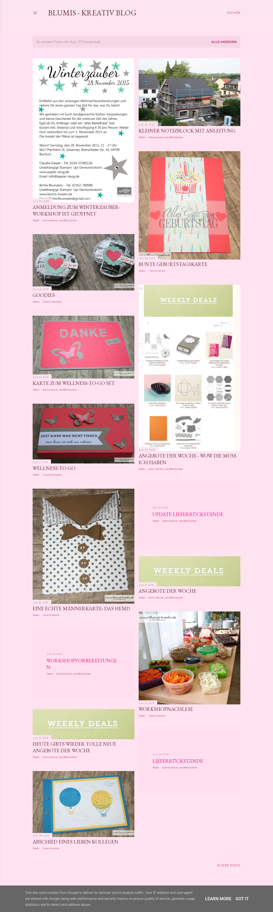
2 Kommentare (52, 301)
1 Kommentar (157, 270)
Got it (242, 898)
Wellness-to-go (54, 468)
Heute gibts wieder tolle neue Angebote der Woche (74, 747)
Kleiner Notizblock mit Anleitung (187, 130)
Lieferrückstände (177, 761)
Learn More (218, 898)
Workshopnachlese (166, 709)
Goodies (44, 295)
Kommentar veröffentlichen (60, 220)
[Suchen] (233, 13)
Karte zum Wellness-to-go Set (74, 383)
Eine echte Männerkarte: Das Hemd (81, 608)
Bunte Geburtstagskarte (173, 264)
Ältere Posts (228, 865)
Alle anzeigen (224, 42)
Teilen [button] (36, 220)
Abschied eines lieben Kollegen (75, 841)
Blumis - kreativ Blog (92, 13)
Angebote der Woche (167, 591)
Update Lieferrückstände (187, 514)
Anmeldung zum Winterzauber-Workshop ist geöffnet (76, 210)
